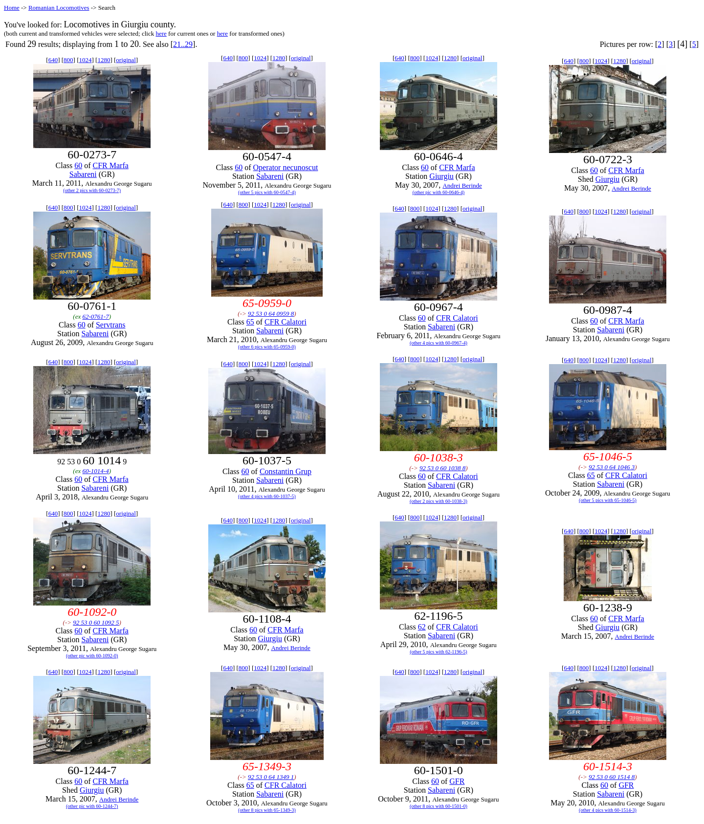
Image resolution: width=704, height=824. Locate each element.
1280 (103, 60)
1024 (85, 60)
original (125, 60)
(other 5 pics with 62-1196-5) (438, 651)
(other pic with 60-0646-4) (438, 192)
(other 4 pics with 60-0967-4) (438, 343)
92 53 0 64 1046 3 (612, 467)
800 (68, 60)
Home (12, 7)
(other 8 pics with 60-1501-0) (438, 806)
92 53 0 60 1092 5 (96, 622)
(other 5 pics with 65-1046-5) (608, 500)
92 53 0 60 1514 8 (612, 777)
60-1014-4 (95, 471)
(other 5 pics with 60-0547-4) (267, 192)
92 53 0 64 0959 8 (271, 313)
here (160, 33)
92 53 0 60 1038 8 (442, 468)
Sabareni (83, 174)
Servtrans (110, 325)
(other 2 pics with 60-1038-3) (438, 501)
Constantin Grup (285, 471)
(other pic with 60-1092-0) (92, 655)
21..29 (183, 44)
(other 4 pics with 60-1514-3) (608, 810)
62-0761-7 (95, 316)
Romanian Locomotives (58, 7)
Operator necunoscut (285, 167)
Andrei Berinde (462, 185)
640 (53, 60)
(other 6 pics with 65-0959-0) (267, 346)
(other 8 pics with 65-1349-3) (267, 810)
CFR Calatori (285, 322)
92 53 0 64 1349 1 (271, 777)
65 (250, 322)
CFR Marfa (111, 165)
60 (78, 165)
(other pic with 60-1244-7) (92, 806)
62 (422, 627)
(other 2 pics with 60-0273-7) (92, 190)
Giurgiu (441, 176)
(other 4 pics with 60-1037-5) (267, 496)
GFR (456, 781)
